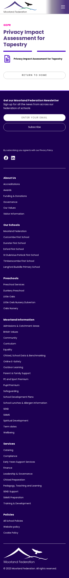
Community (10, 337)
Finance (7, 467)
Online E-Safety (12, 361)
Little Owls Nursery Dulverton (19, 302)
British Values (10, 331)
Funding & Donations (15, 196)
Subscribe (34, 127)
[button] (62, 7)
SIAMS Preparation (13, 497)
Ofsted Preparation (14, 479)
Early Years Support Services (19, 461)
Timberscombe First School (18, 261)
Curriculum (9, 343)
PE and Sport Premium (15, 379)
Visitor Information (13, 213)
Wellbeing (8, 432)
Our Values (9, 207)
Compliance (10, 456)
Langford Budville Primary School (21, 267)
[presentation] (27, 139)
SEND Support (10, 491)
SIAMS (6, 414)
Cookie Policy (10, 532)
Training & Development (17, 503)
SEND (6, 408)
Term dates (10, 426)
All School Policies (13, 520)
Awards (7, 190)
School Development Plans (18, 397)
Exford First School (13, 249)
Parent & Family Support (17, 373)
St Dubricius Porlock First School (21, 255)
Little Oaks (9, 296)
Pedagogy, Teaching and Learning (22, 485)
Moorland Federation (15, 231)
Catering (8, 450)
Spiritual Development (15, 420)
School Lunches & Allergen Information (25, 403)
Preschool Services (13, 284)
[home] (20, 7)
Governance (10, 202)
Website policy (11, 526)
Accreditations (11, 184)
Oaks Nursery (10, 308)
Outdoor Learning (13, 367)
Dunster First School (14, 243)
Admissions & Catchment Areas (21, 326)
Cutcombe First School (16, 237)
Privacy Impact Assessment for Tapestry (38, 58)
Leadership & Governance (18, 473)
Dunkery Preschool (13, 290)
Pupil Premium (11, 385)
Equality (7, 349)
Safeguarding (11, 391)
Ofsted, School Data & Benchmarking (24, 355)
